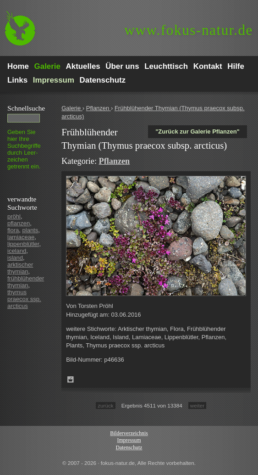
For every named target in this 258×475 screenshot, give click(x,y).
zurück (105, 405)
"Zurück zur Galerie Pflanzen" (197, 131)
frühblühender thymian (25, 282)
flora (13, 230)
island (15, 257)
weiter (197, 405)
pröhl (14, 216)
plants (30, 230)
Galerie (71, 108)
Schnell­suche (26, 108)
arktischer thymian (20, 268)
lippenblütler (23, 243)
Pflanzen (98, 108)
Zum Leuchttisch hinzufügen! (70, 379)
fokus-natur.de (188, 30)
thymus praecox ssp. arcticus (24, 299)
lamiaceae (20, 237)
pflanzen (18, 223)
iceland (16, 250)
